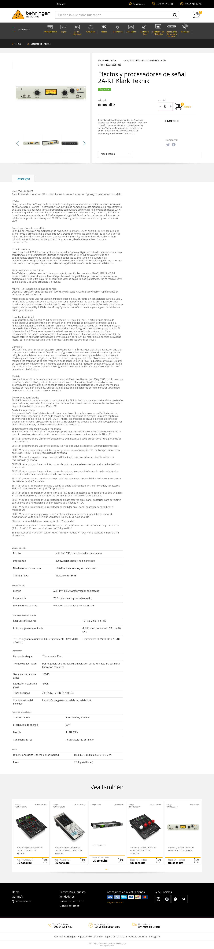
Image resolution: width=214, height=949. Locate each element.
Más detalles (116, 154)
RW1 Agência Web (107, 945)
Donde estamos (69, 906)
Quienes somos (22, 901)
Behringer (61, 4)
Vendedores (139, 4)
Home (18, 43)
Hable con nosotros (72, 901)
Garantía (17, 896)
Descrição (23, 179)
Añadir (187, 107)
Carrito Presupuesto (72, 892)
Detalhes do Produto (40, 43)
